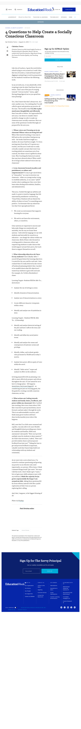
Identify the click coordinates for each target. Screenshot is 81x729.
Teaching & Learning (40, 17)
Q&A (61, 71)
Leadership (12, 17)
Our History (28, 588)
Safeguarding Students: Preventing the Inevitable (55, 101)
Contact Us (41, 582)
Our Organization (29, 585)
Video (51, 96)
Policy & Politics (25, 17)
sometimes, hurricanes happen (22, 386)
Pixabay (21, 501)
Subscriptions (53, 585)
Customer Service (42, 592)
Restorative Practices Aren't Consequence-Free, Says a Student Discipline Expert (55, 76)
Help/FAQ (40, 589)
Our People (28, 591)
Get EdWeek (53, 582)
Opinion (64, 17)
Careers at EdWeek (29, 596)
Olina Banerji (48, 81)
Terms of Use (11, 609)
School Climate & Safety (14, 27)
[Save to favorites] (7, 51)
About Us (27, 582)
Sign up (49, 571)
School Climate (25, 530)
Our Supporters (29, 593)
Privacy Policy (22, 609)
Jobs (70, 17)
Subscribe (69, 9)
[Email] (31, 571)
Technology (54, 17)
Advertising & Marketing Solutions (66, 588)
